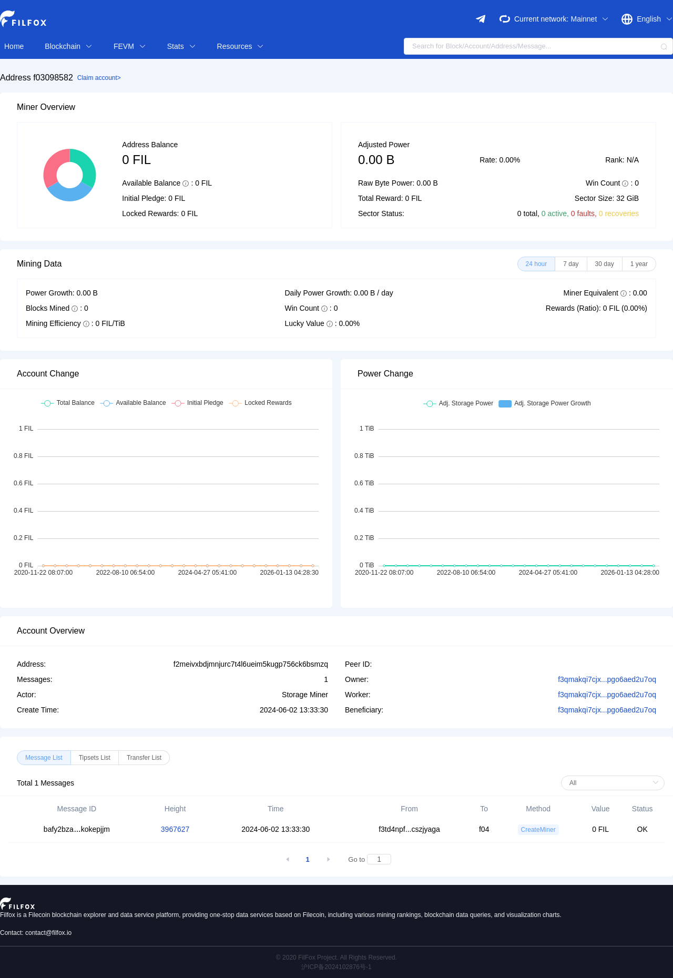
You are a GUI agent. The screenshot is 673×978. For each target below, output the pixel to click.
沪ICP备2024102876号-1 (336, 967)
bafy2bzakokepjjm (77, 829)
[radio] (536, 264)
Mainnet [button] (589, 19)
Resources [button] (240, 46)
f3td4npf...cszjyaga (409, 829)
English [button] (655, 19)
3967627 (175, 829)
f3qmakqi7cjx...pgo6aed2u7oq (607, 679)
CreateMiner (538, 829)
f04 (484, 829)
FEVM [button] (130, 46)
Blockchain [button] (69, 46)
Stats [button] (181, 46)
